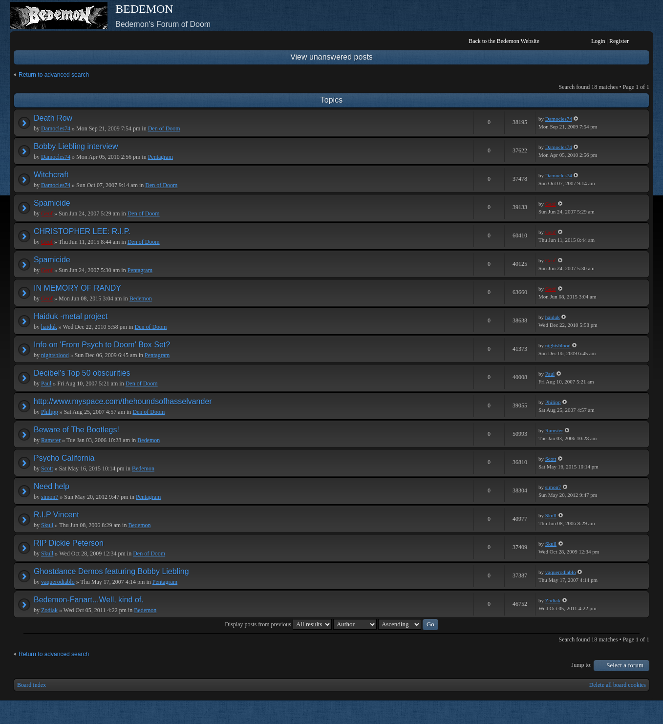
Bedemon (140, 298)
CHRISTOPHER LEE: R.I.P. (82, 231)
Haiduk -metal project (70, 316)
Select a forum (624, 665)
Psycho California (64, 458)
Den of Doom (164, 128)
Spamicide (52, 203)
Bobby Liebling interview (76, 146)
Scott (47, 468)
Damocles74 (55, 128)
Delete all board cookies (617, 684)
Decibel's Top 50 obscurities (82, 373)
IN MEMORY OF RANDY (77, 288)
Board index (31, 684)
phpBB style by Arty (605, 712)
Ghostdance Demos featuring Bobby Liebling (111, 571)
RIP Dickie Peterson (69, 543)
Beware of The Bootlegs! (76, 430)
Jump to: (582, 664)
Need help (51, 486)
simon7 (49, 496)
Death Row (53, 118)
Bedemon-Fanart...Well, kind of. (89, 600)
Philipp (49, 411)
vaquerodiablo (58, 581)
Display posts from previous (278, 624)
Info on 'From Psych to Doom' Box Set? (102, 345)
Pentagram (160, 156)
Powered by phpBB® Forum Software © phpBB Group (634, 712)
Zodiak (49, 610)
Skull (47, 525)
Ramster (51, 440)
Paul (46, 383)
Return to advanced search (54, 74)
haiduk (49, 326)
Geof (47, 213)
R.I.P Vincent (56, 515)
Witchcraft (51, 174)
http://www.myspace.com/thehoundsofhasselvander (123, 401)
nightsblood (55, 355)
